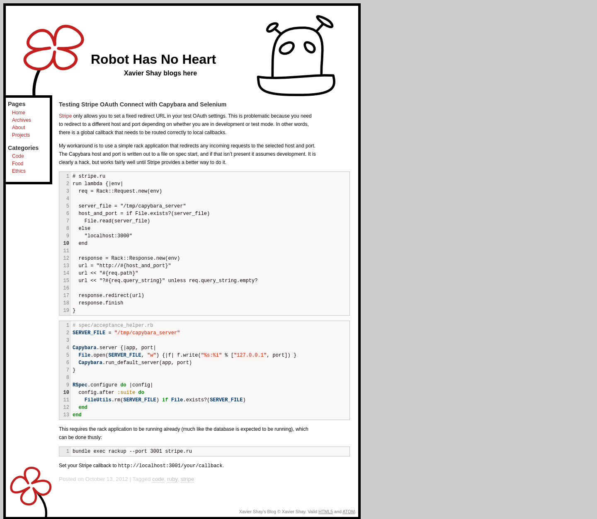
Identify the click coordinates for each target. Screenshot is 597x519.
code (158, 479)
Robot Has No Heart (153, 59)
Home (18, 113)
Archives (21, 120)
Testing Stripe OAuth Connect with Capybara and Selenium (142, 104)
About (18, 127)
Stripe (65, 116)
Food (17, 164)
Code (18, 156)
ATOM (348, 511)
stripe (187, 479)
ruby (172, 479)
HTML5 (325, 511)
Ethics (19, 171)
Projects (21, 135)
